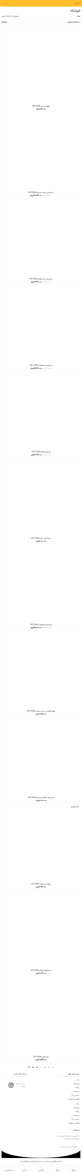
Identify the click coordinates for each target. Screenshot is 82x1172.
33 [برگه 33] (33, 1068)
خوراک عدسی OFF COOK (41, 106)
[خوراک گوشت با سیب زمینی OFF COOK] (41, 670)
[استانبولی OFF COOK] (41, 1016)
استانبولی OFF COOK (41, 1057)
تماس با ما (75, 1095)
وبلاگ (77, 1088)
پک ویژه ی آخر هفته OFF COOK (41, 279)
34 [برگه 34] (29, 1068)
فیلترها (4, 22)
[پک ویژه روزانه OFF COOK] (41, 411)
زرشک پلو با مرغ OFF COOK (41, 538)
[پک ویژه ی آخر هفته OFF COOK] (41, 238)
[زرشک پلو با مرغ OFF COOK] (41, 497)
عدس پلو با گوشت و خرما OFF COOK (41, 797)
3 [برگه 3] (48, 1068)
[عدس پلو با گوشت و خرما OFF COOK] (41, 756)
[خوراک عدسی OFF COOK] (41, 65)
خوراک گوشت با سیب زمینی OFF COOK (41, 711)
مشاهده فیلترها (73, 22)
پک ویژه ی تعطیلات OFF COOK (41, 365)
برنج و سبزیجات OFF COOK (41, 884)
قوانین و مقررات (73, 1099)
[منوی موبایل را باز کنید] (77, 3)
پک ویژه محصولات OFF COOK (41, 625)
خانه (78, 16)
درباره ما (76, 1091)
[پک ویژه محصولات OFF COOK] (41, 584)
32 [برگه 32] (37, 1068)
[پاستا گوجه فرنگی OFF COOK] (41, 929)
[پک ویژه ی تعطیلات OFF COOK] (41, 324)
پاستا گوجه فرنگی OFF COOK (41, 970)
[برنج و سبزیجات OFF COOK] (41, 843)
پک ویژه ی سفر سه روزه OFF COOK (41, 192)
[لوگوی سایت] (40, 3)
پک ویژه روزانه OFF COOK (41, 452)
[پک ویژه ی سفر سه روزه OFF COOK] (41, 151)
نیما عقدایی (34, 1161)
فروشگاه (76, 1084)
